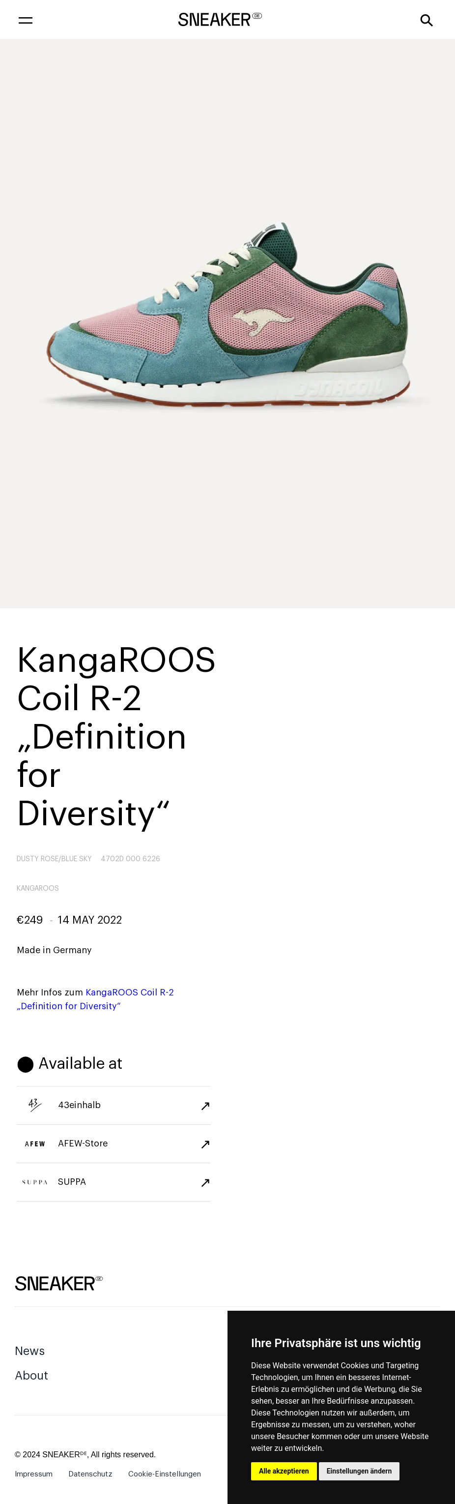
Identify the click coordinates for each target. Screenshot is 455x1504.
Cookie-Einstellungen (164, 1474)
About (31, 1376)
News (30, 1351)
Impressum (34, 1474)
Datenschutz (90, 1474)
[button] (25, 19)
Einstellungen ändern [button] (359, 1471)
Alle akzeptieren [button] (284, 1471)
